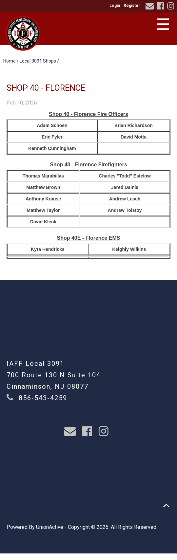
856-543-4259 (43, 398)
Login (114, 5)
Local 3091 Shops (38, 61)
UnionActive (49, 527)
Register (132, 5)
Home (9, 61)
